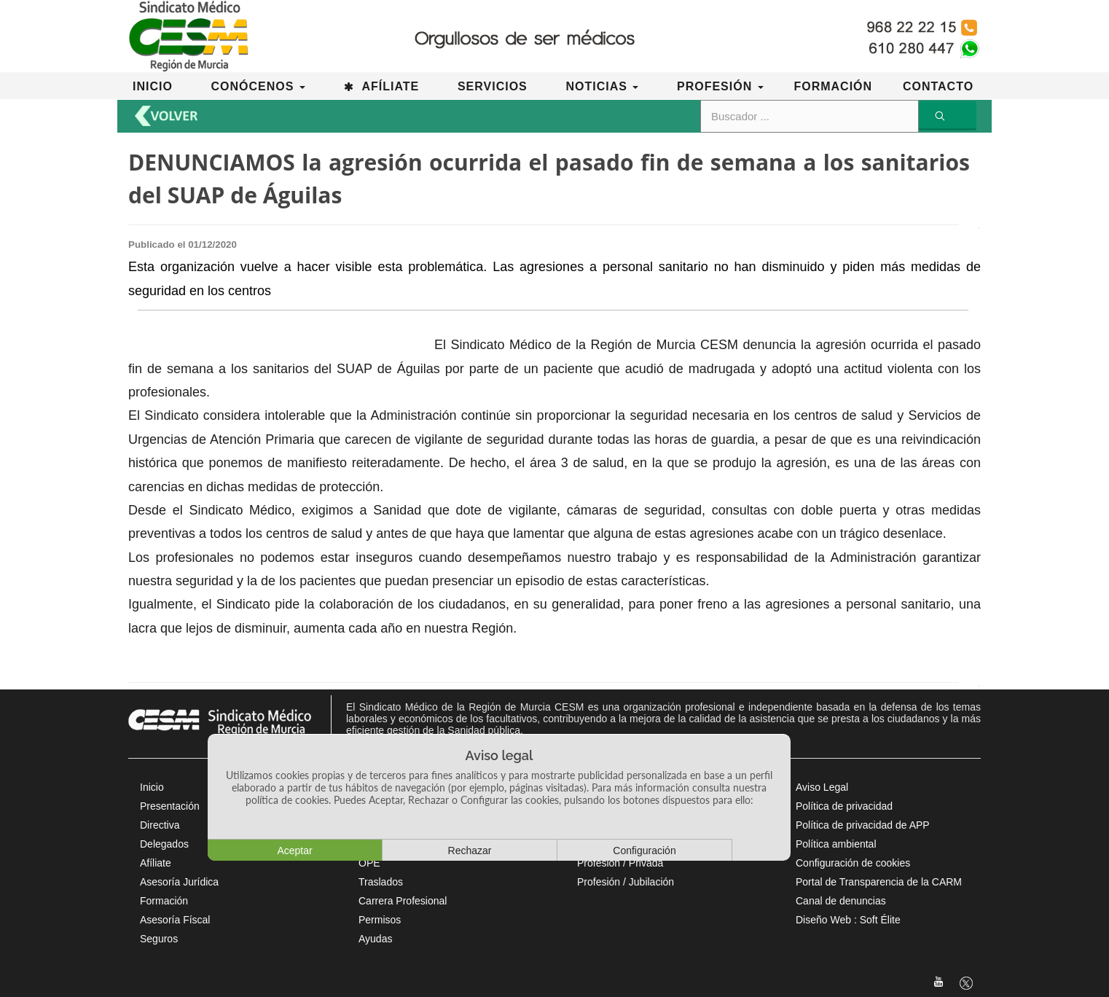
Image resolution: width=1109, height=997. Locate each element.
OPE (369, 863)
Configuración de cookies (853, 863)
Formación (164, 901)
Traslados (380, 882)
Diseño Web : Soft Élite (848, 920)
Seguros (159, 939)
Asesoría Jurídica (179, 882)
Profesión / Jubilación (625, 882)
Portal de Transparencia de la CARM (879, 882)
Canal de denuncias (841, 901)
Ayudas (375, 939)
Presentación (170, 806)
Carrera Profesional (402, 901)
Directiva (159, 825)
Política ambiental (836, 844)
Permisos (379, 920)
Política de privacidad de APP (863, 825)
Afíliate (155, 863)
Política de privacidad (844, 806)
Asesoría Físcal (175, 920)
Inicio (152, 787)
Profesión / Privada (620, 863)
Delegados (164, 844)
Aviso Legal (822, 787)
